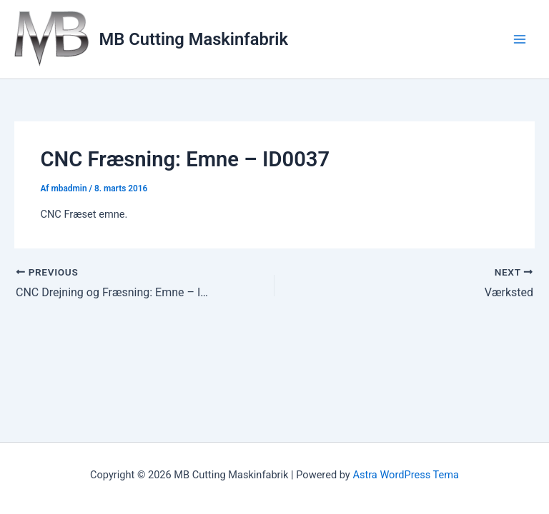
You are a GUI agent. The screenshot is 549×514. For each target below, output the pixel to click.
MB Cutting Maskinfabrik (193, 39)
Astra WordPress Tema (405, 474)
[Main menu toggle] (520, 39)
